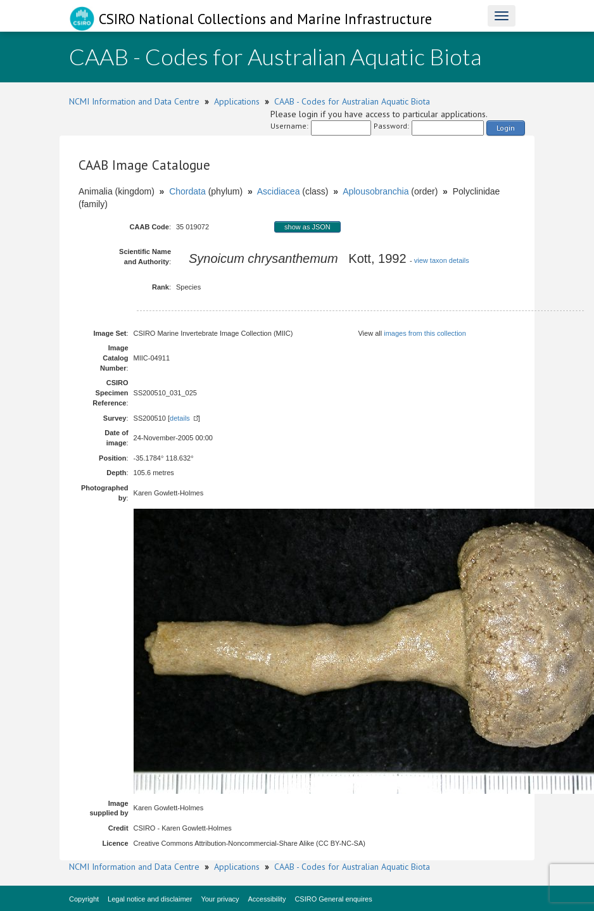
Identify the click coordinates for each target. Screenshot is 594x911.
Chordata (187, 191)
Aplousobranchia (375, 191)
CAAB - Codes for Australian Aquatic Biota (352, 101)
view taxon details (441, 260)
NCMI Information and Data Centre (134, 101)
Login (505, 127)
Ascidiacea (278, 191)
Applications (237, 101)
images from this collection (425, 333)
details (180, 418)
